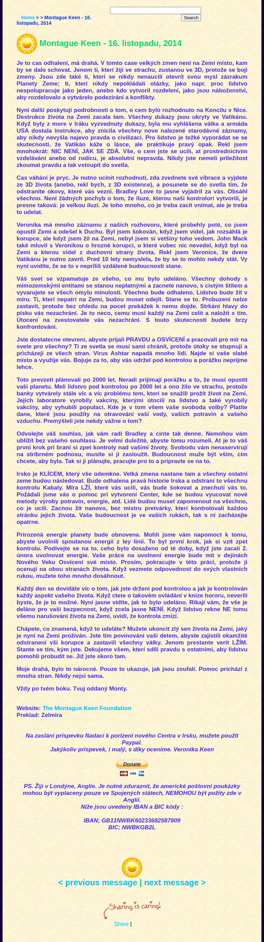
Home (28, 17)
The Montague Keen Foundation (86, 708)
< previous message (97, 882)
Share (121, 924)
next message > (175, 882)
